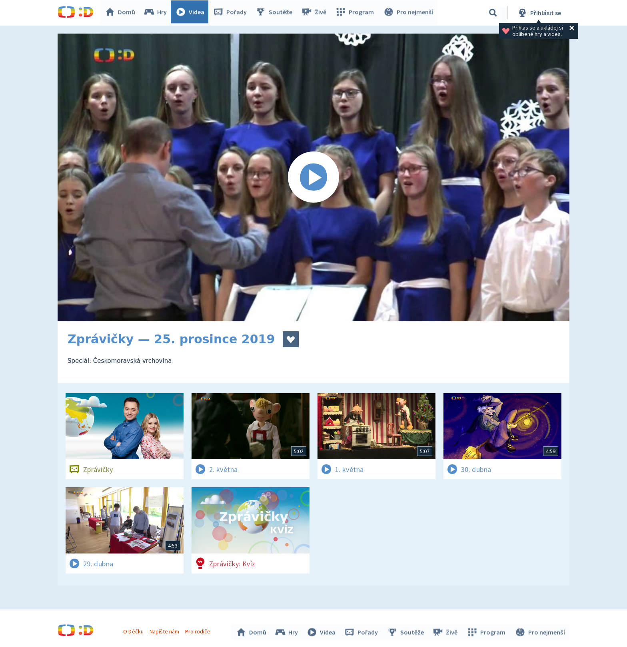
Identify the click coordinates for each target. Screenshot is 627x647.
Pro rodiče (199, 630)
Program (355, 13)
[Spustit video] (313, 177)
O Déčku (134, 630)
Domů (122, 13)
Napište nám (165, 630)
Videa (192, 13)
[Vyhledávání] (493, 13)
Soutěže (276, 13)
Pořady (232, 13)
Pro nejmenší (408, 13)
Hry (157, 13)
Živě (315, 13)
